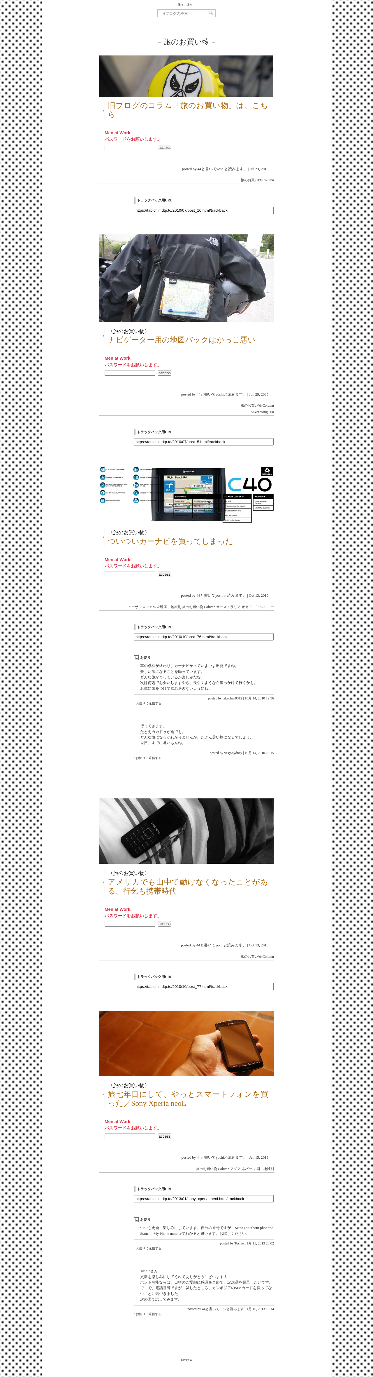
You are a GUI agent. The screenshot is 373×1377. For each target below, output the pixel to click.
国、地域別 (172, 607)
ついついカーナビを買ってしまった (170, 541)
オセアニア (250, 607)
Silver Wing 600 (262, 412)
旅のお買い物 (251, 180)
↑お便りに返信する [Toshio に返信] (147, 1248)
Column (268, 180)
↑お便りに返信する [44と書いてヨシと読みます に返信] (147, 1314)
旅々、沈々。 (186, 4)
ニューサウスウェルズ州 (143, 607)
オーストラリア (228, 607)
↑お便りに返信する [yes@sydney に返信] (147, 758)
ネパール (249, 1169)
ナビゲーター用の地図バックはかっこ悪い (182, 340)
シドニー (267, 607)
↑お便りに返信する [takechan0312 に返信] (147, 703)
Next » (186, 1360)
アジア (235, 1169)
